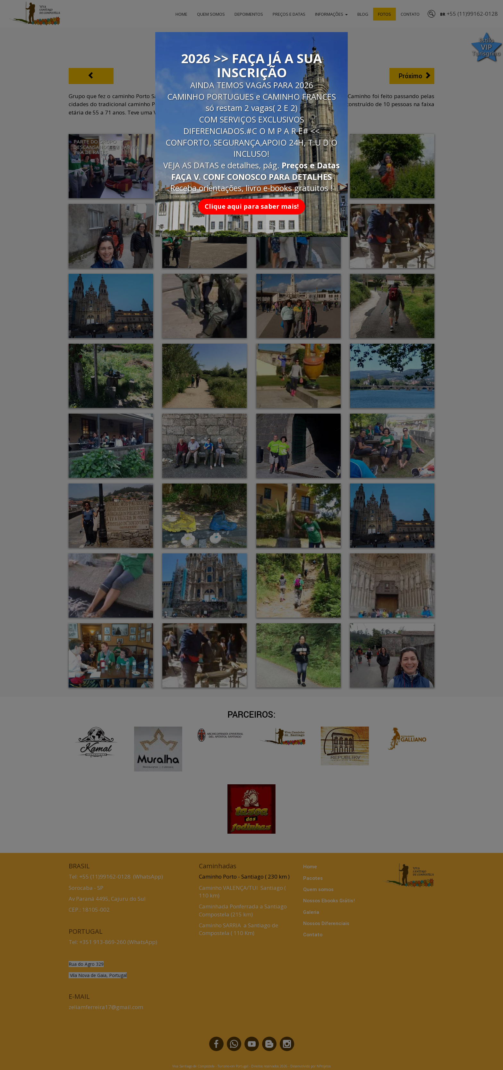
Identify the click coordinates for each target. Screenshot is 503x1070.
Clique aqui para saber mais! (252, 206)
